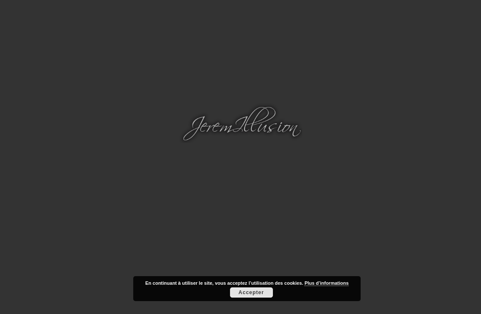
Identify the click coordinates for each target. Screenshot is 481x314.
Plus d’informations (326, 283)
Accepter (251, 292)
